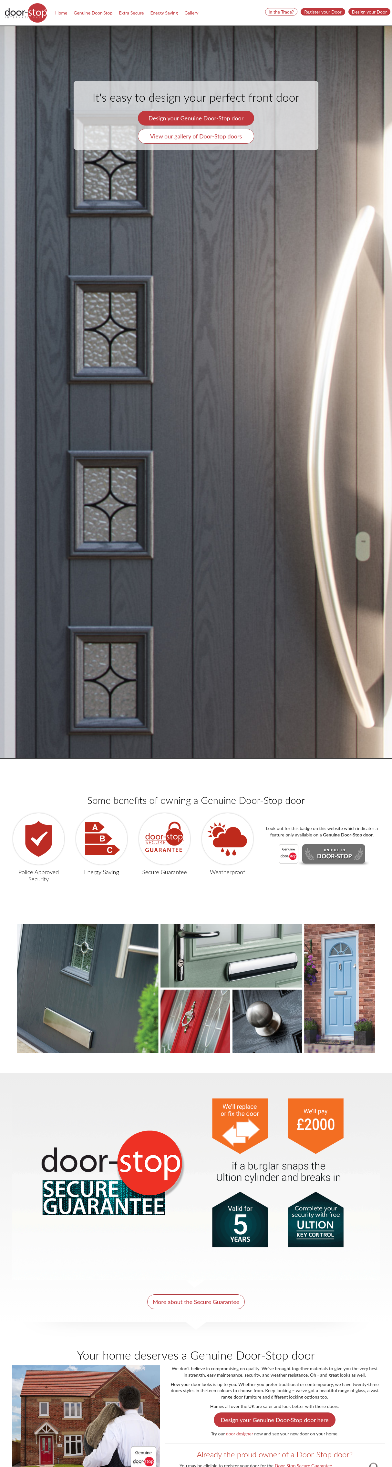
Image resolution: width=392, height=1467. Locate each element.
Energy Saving (164, 12)
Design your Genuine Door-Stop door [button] (196, 118)
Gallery (191, 12)
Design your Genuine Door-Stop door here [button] (274, 1419)
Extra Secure (131, 12)
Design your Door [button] (369, 12)
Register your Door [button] (323, 12)
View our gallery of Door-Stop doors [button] (196, 136)
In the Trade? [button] (281, 12)
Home (61, 12)
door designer (239, 1433)
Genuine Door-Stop (93, 12)
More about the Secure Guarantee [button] (196, 1301)
